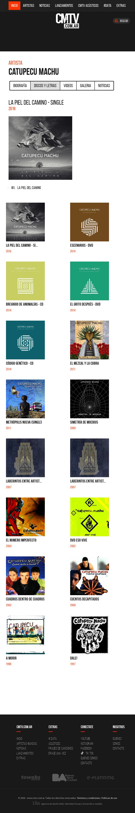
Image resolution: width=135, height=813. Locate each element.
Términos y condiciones (88, 798)
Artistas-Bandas (27, 743)
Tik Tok (87, 753)
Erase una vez (57, 753)
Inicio (14, 5)
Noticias (44, 5)
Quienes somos (89, 758)
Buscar (121, 21)
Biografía (20, 85)
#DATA (107, 5)
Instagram (87, 743)
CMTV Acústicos (88, 5)
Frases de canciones (61, 748)
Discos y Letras (45, 85)
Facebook (86, 748)
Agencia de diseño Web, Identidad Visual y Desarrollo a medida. (67, 803)
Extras (121, 5)
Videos (68, 85)
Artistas (28, 5)
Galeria (85, 85)
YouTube (85, 738)
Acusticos (54, 743)
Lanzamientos (64, 5)
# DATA (53, 738)
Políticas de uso (109, 798)
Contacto (86, 763)
